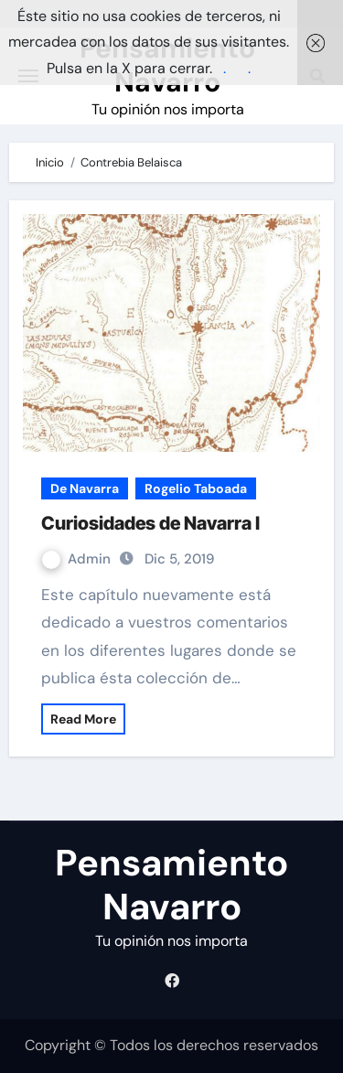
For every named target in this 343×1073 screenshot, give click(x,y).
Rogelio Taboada (196, 488)
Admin (78, 559)
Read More (83, 719)
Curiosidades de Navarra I (150, 523)
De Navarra (84, 488)
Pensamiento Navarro (171, 884)
